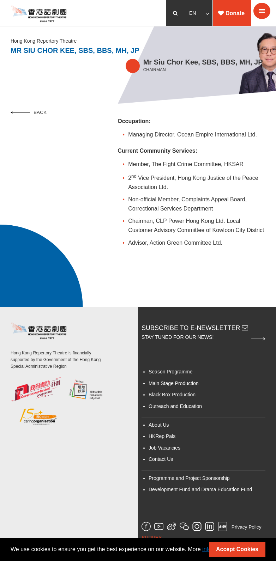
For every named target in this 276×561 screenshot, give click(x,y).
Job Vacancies (164, 448)
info (206, 549)
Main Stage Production (174, 383)
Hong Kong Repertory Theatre (44, 41)
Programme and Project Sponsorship (189, 478)
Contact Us (161, 459)
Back (29, 112)
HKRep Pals (162, 436)
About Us (159, 425)
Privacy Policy (247, 527)
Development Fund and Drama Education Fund (200, 489)
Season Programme (171, 371)
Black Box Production (172, 394)
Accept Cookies (237, 549)
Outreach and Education (175, 406)
